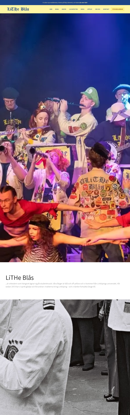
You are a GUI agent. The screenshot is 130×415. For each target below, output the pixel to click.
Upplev (89, 9)
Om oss (97, 9)
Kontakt (106, 9)
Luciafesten (73, 9)
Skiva (82, 9)
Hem (51, 9)
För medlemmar (117, 9)
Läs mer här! (83, 2)
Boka (57, 9)
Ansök (64, 9)
